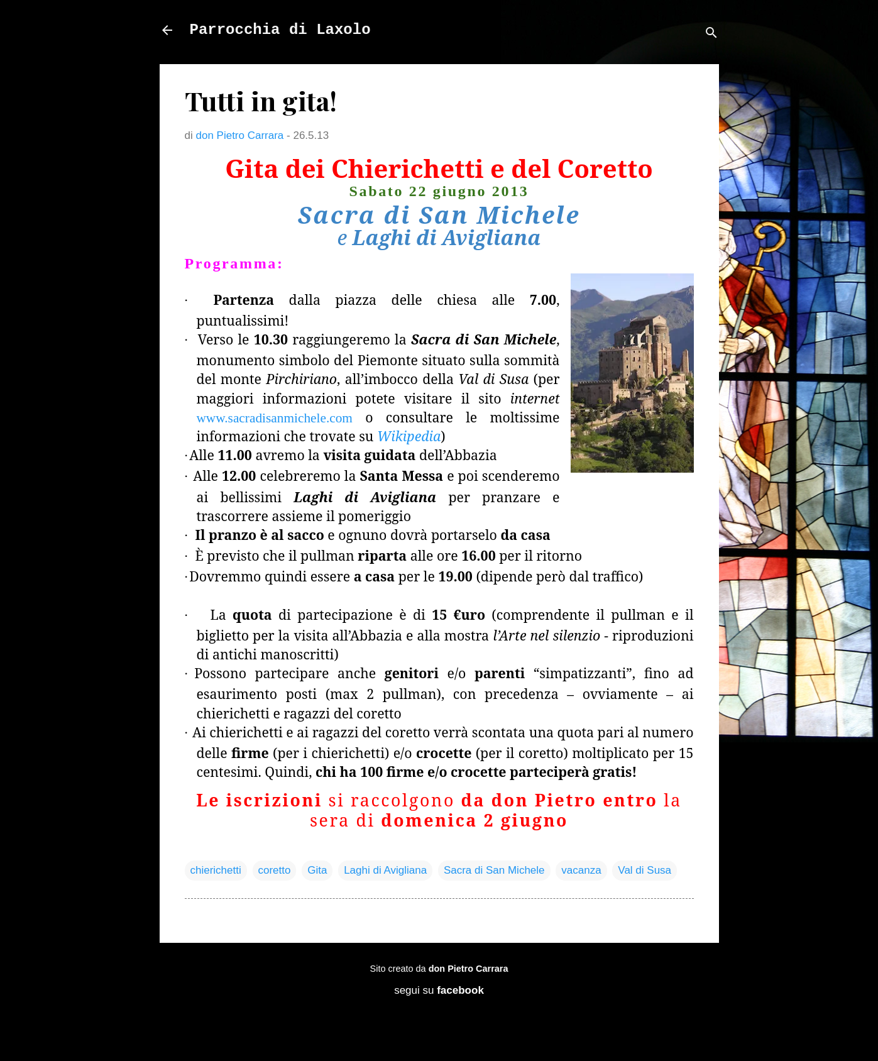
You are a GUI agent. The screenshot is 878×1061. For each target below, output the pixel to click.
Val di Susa (644, 870)
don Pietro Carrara (468, 969)
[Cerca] (711, 34)
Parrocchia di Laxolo (280, 29)
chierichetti (215, 870)
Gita (317, 870)
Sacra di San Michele (494, 870)
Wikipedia (409, 436)
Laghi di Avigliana (385, 870)
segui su (439, 990)
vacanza (581, 870)
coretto (274, 870)
